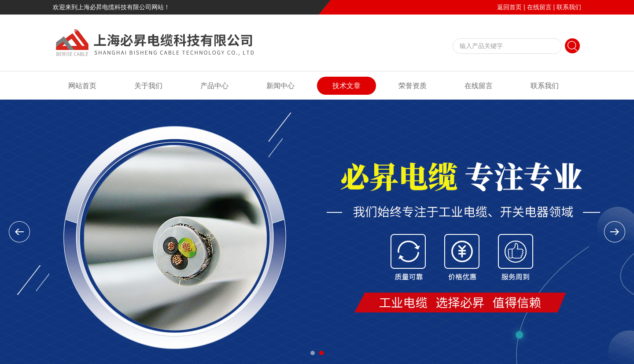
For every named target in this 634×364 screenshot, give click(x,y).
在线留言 (539, 7)
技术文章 (346, 85)
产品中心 (214, 85)
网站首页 (82, 85)
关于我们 (148, 85)
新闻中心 (280, 85)
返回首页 (509, 7)
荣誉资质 (412, 85)
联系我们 (569, 7)
